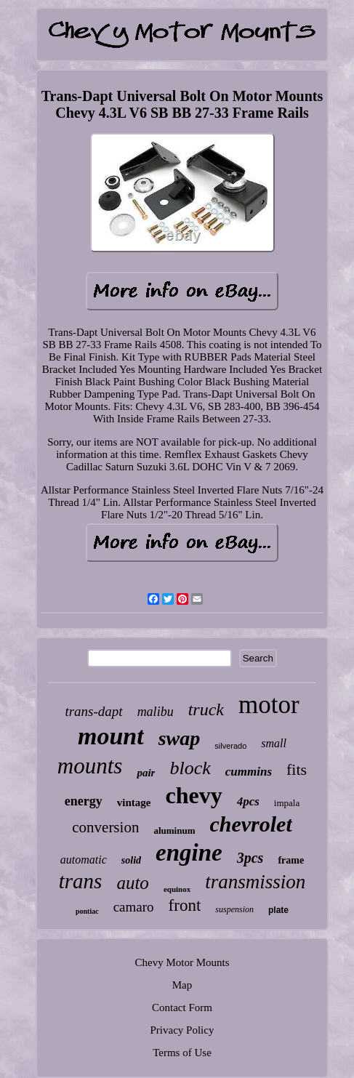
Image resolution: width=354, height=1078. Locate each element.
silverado (230, 745)
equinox (177, 889)
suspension (234, 909)
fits (296, 769)
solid (131, 860)
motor (268, 705)
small (273, 743)
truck (206, 709)
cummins (248, 772)
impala (286, 802)
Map (182, 985)
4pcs (248, 801)
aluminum (174, 830)
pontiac (87, 911)
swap (179, 738)
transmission (255, 882)
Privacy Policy (182, 1030)
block (189, 768)
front (185, 905)
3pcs (250, 858)
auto (132, 883)
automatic (83, 859)
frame (291, 860)
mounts (90, 766)
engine (189, 853)
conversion (105, 827)
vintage (134, 802)
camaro (133, 906)
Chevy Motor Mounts (181, 962)
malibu (155, 711)
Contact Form (182, 1007)
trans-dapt (93, 711)
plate (278, 910)
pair (146, 773)
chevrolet (250, 824)
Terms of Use (182, 1052)
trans (80, 881)
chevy (193, 795)
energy (83, 801)
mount (111, 736)
